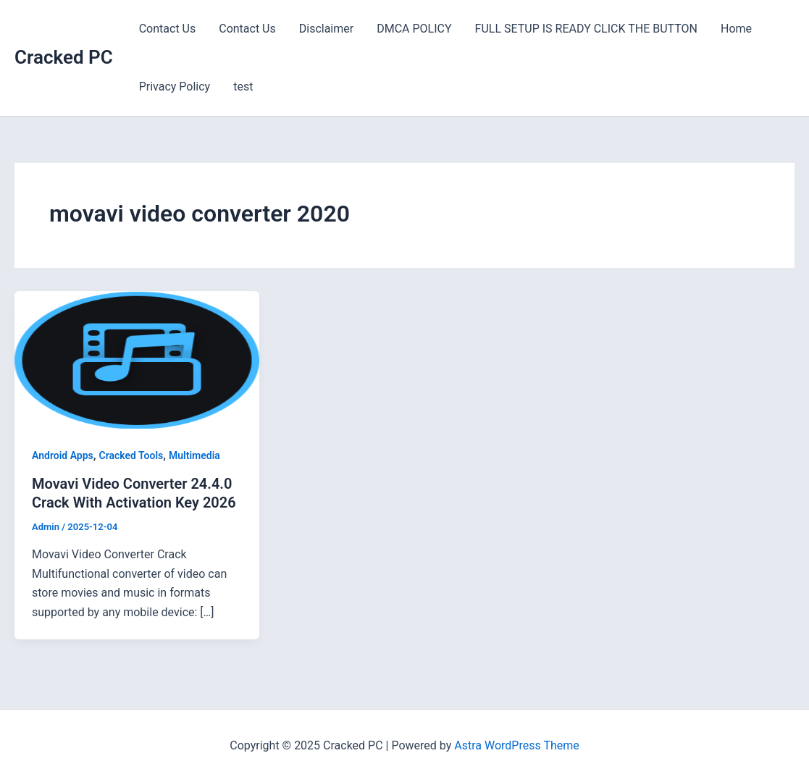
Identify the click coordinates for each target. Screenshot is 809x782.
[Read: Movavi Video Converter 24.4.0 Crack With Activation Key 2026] (136, 359)
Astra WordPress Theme (516, 745)
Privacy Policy (175, 86)
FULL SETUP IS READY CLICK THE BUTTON (586, 28)
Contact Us (167, 28)
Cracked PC (63, 57)
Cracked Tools (131, 455)
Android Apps (62, 455)
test (243, 86)
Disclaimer (326, 28)
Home (736, 28)
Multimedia (194, 455)
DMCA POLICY (414, 28)
